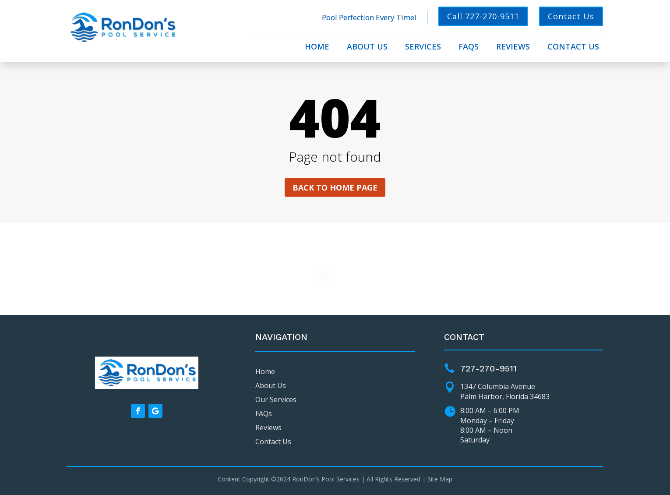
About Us (367, 47)
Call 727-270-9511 (483, 16)
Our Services (275, 399)
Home (317, 47)
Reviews (513, 47)
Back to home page (335, 187)
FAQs (468, 47)
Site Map (439, 479)
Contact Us (571, 16)
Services (423, 47)
